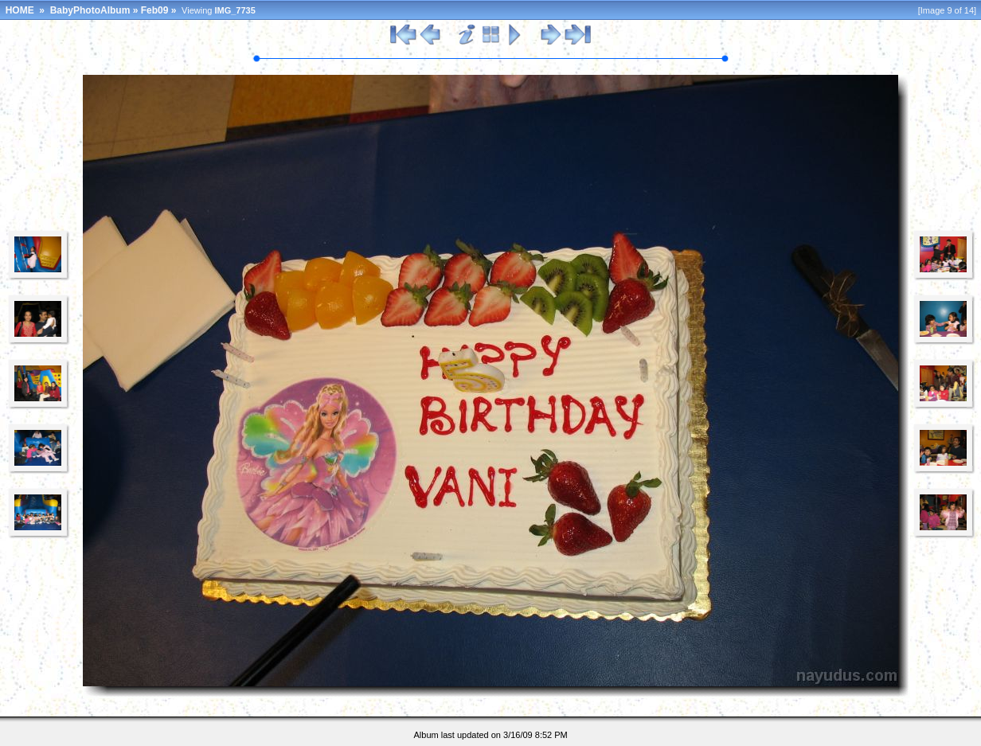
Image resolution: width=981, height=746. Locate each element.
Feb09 (155, 10)
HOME (20, 10)
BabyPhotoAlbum (90, 10)
